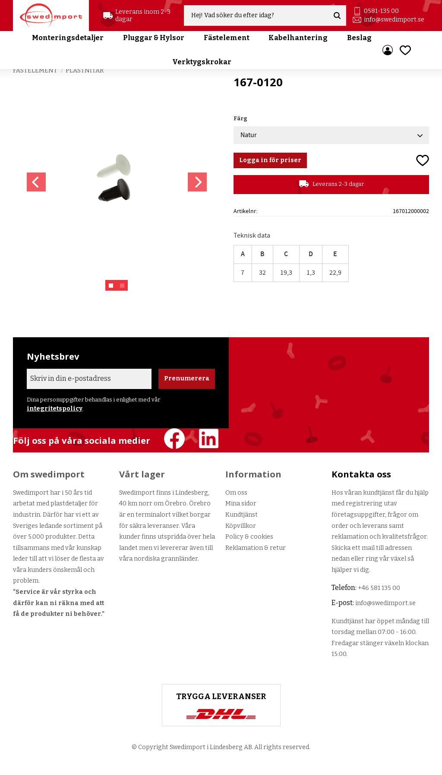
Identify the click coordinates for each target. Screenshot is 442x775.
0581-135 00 (381, 11)
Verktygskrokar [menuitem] (201, 62)
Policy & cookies (249, 536)
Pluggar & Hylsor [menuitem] (153, 38)
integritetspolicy (54, 408)
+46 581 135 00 (379, 588)
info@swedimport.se (394, 19)
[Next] (197, 182)
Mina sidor (240, 503)
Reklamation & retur (255, 548)
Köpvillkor (240, 526)
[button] (405, 50)
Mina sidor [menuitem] (387, 50)
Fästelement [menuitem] (226, 38)
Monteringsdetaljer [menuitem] (68, 38)
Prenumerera (186, 378)
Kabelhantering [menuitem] (298, 38)
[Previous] (36, 182)
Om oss (236, 492)
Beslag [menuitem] (359, 38)
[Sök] (337, 15)
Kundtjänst (241, 514)
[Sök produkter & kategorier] (256, 15)
